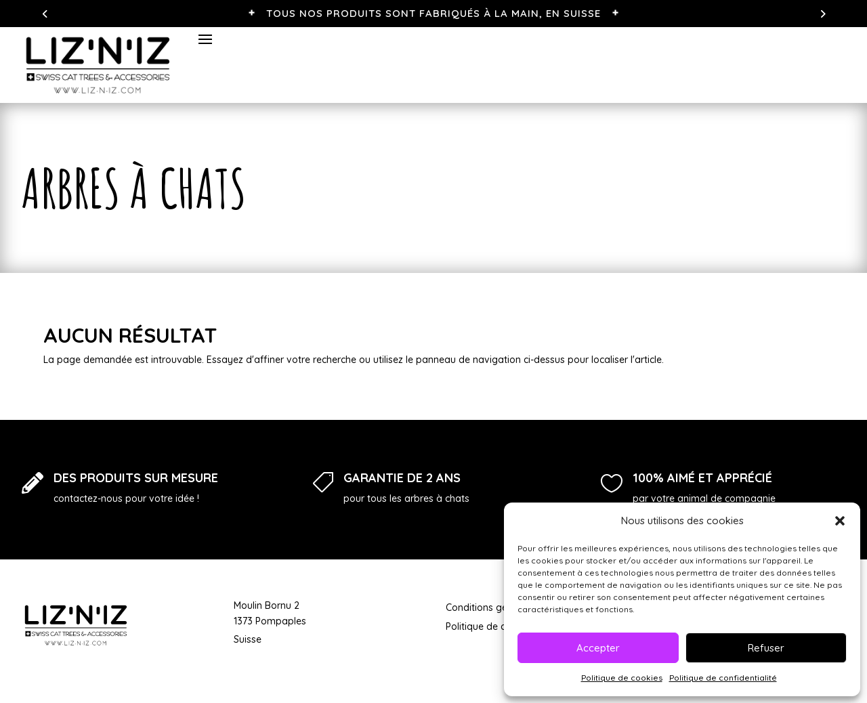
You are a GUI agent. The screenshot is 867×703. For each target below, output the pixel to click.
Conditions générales (493, 607)
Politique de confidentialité (723, 678)
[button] (840, 521)
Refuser (766, 647)
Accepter (598, 647)
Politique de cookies (621, 678)
